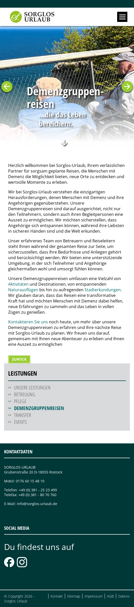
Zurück (19, 359)
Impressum (93, 596)
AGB (110, 596)
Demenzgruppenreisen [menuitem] (39, 408)
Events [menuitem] (20, 421)
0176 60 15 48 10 (30, 481)
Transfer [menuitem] (22, 415)
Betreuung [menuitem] (24, 394)
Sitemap (73, 596)
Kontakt (57, 596)
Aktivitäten (18, 284)
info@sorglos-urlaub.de (37, 503)
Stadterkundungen (102, 290)
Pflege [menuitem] (20, 401)
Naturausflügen (23, 290)
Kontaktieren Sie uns (28, 322)
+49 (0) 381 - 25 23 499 (38, 489)
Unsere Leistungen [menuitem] (32, 387)
